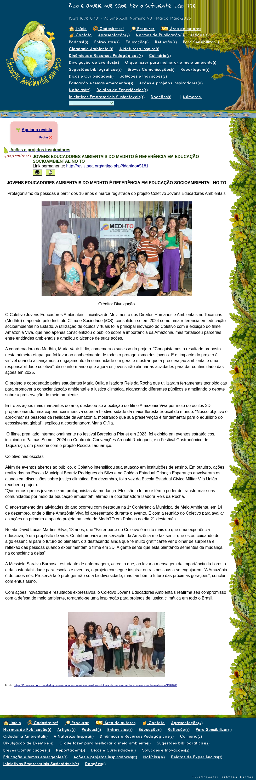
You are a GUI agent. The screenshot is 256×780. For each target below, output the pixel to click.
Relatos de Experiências (121, 90)
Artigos (199, 35)
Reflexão (166, 42)
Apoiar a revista (37, 129)
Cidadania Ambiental (91, 48)
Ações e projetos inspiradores (170, 83)
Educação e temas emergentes (101, 83)
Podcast (78, 42)
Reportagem (194, 69)
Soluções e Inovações (143, 76)
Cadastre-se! (108, 28)
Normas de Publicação (160, 35)
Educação (137, 42)
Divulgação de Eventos (94, 62)
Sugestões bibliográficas (95, 69)
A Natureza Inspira (139, 48)
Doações (161, 97)
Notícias (79, 90)
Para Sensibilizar (201, 42)
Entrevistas (106, 42)
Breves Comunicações (151, 69)
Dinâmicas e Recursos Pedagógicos (106, 55)
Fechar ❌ (45, 137)
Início (78, 28)
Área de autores (181, 28)
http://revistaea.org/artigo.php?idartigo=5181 (107, 166)
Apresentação (113, 35)
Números (192, 97)
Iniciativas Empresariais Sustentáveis (106, 97)
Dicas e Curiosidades (91, 76)
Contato (80, 35)
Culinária (159, 55)
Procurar (142, 28)
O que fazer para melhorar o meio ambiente (170, 62)
